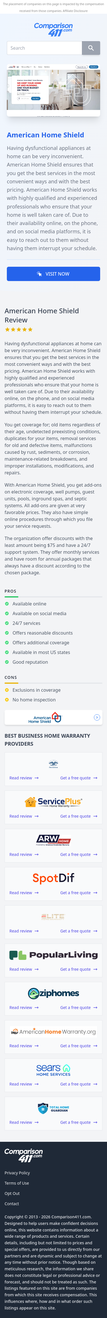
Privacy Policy (17, 1172)
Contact (12, 1203)
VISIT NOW (53, 274)
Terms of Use (17, 1183)
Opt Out (12, 1193)
